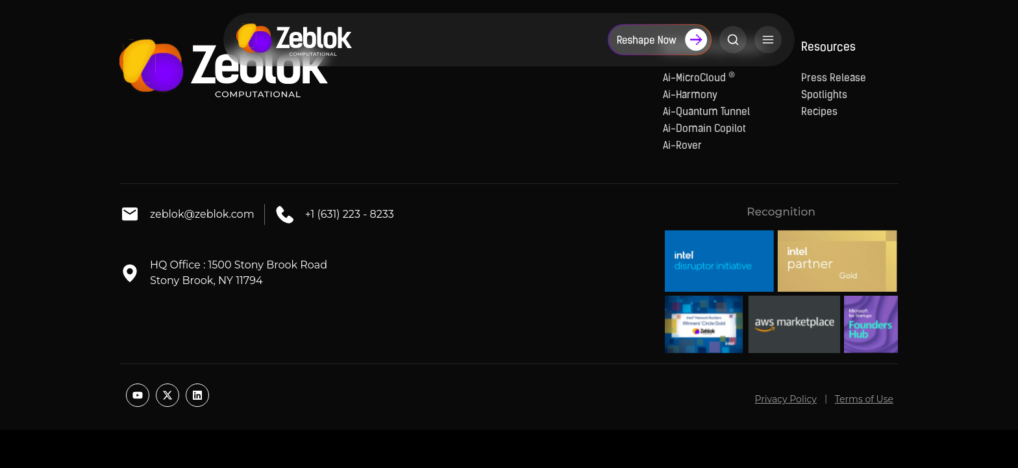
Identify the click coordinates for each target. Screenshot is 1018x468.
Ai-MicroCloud (699, 78)
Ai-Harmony (690, 95)
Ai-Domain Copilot (704, 129)
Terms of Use (864, 399)
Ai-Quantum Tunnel (706, 112)
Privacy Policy (786, 399)
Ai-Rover (682, 146)
